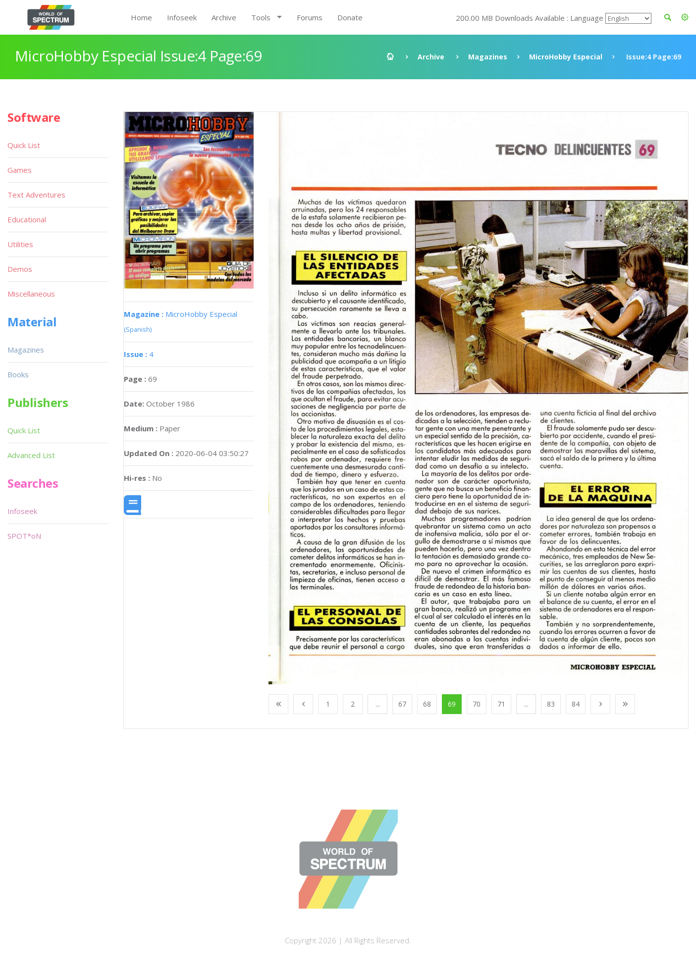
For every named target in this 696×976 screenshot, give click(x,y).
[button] (685, 17)
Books (18, 374)
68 (427, 704)
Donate (350, 17)
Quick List (23, 145)
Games (19, 170)
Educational (26, 219)
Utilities (20, 244)
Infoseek (182, 17)
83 (551, 704)
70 (477, 704)
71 (501, 704)
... (377, 704)
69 (452, 704)
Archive (224, 17)
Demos (19, 269)
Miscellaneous (31, 294)
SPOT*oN (24, 536)
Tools (260, 17)
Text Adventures (36, 195)
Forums (309, 17)
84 (576, 704)
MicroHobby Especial (565, 56)
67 (402, 704)
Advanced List (31, 455)
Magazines (487, 56)
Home (141, 17)
